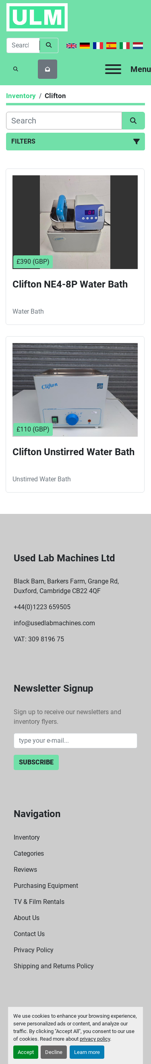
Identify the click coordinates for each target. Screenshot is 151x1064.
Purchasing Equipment (46, 885)
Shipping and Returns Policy (54, 966)
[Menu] (113, 69)
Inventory (27, 837)
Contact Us (29, 934)
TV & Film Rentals (39, 902)
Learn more (87, 1052)
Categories (29, 853)
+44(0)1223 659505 (42, 607)
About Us (26, 918)
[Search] (22, 45)
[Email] (76, 740)
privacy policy (95, 1039)
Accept (26, 1052)
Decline (53, 1052)
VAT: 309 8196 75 (39, 639)
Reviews (25, 869)
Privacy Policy (34, 950)
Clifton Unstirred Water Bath (73, 452)
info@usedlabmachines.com (54, 623)
